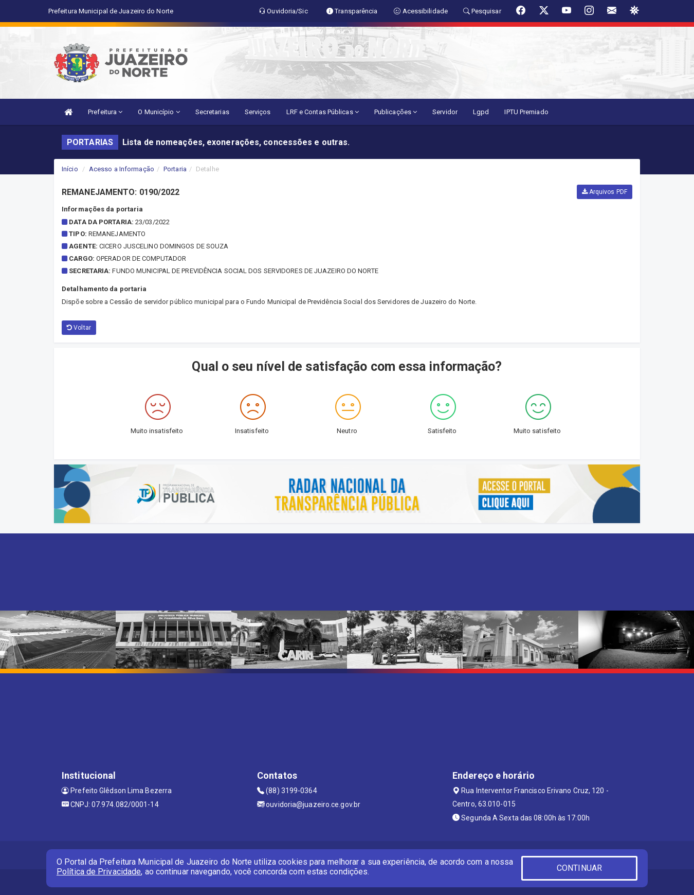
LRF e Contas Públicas (322, 112)
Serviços (258, 112)
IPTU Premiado (526, 112)
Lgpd (481, 112)
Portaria (175, 169)
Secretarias (212, 112)
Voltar (79, 327)
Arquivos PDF (604, 191)
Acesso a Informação (121, 169)
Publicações (395, 112)
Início (70, 169)
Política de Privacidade (99, 871)
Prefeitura (105, 112)
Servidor (445, 112)
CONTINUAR (579, 868)
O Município (158, 112)
